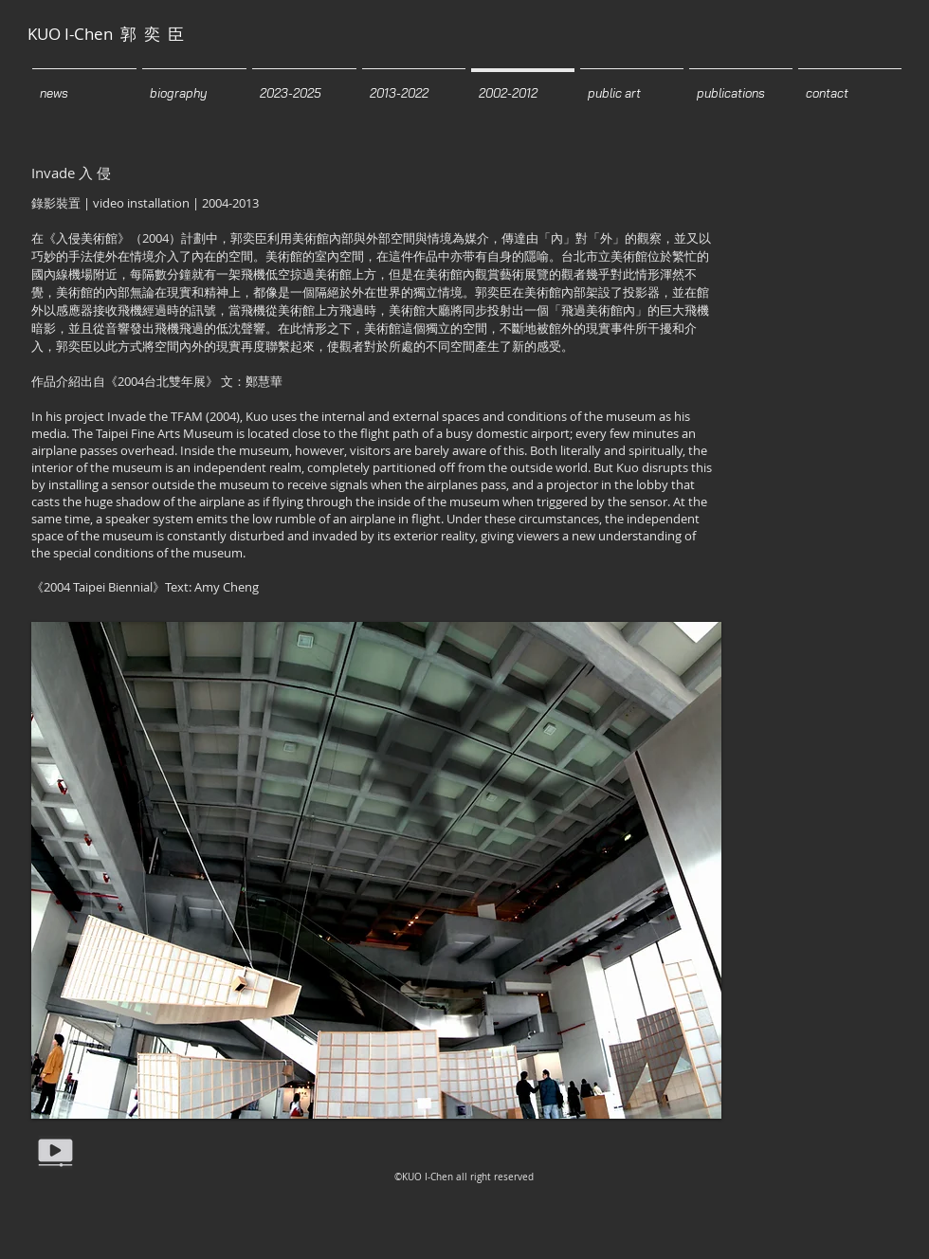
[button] (376, 870)
